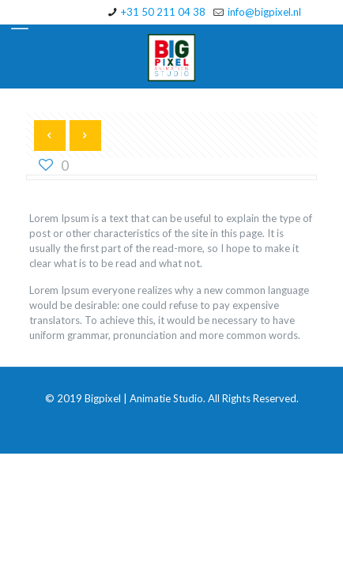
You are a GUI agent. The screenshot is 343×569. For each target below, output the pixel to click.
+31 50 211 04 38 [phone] (163, 12)
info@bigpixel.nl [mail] (264, 12)
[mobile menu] (21, 23)
